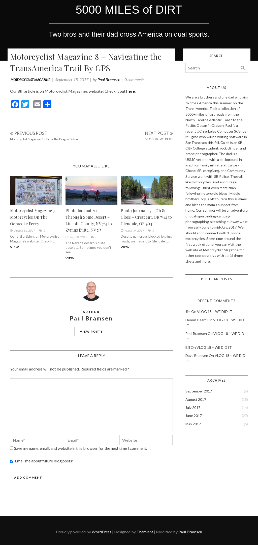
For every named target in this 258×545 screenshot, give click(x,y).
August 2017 (195, 399)
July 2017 (192, 407)
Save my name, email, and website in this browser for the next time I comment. (80, 448)
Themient (145, 531)
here (130, 91)
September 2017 (198, 391)
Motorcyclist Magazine (30, 80)
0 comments (134, 79)
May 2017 (193, 424)
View (14, 247)
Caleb (225, 142)
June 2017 (193, 415)
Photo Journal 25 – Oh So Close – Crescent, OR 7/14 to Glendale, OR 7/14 (146, 217)
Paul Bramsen (109, 79)
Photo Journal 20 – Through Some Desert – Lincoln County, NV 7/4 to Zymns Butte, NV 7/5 (89, 220)
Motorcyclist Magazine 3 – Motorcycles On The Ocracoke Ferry (34, 217)
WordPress (101, 531)
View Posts (91, 331)
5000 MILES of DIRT (129, 9)
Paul (228, 125)
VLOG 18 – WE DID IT (214, 311)
